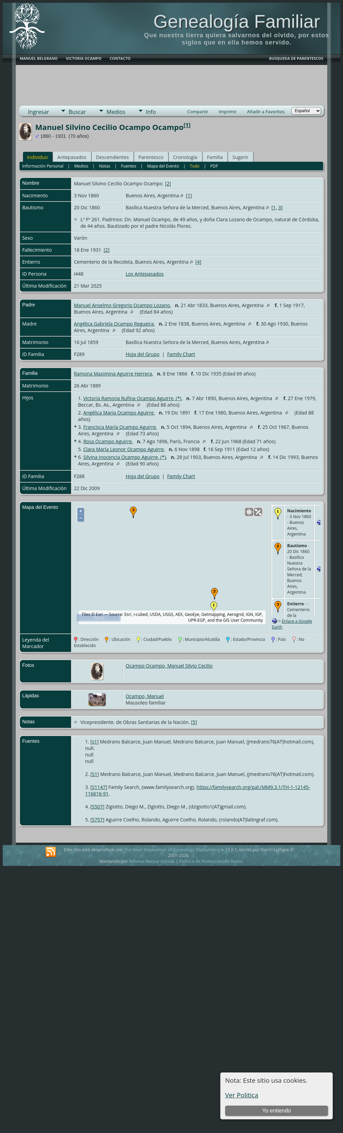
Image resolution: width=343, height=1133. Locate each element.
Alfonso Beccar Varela (151, 861)
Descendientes (112, 157)
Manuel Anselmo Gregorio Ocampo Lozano (122, 305)
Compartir (197, 111)
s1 (94, 741)
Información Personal (42, 166)
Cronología (185, 157)
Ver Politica (241, 1095)
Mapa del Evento (163, 166)
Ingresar (38, 112)
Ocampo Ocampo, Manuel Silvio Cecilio (169, 665)
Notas (104, 166)
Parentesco (150, 157)
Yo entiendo (276, 1111)
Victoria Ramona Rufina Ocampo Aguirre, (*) (132, 398)
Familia (215, 157)
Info (151, 112)
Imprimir (228, 111)
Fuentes (128, 166)
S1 (94, 774)
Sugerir (240, 157)
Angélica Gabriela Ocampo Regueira (114, 323)
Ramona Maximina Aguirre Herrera (113, 373)
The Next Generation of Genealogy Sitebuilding (172, 850)
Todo (194, 166)
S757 (97, 819)
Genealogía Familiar (236, 21)
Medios (116, 112)
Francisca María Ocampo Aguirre (119, 427)
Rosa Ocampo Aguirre (107, 441)
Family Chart (181, 354)
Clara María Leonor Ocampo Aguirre (123, 449)
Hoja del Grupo (143, 354)
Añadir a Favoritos (265, 111)
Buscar (77, 112)
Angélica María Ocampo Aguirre (118, 412)
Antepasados (71, 157)
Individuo (37, 157)
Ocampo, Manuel (145, 696)
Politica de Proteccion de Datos (211, 861)
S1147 (99, 787)
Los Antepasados (145, 274)
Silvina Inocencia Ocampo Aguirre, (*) (124, 457)
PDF (214, 166)
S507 (97, 806)
